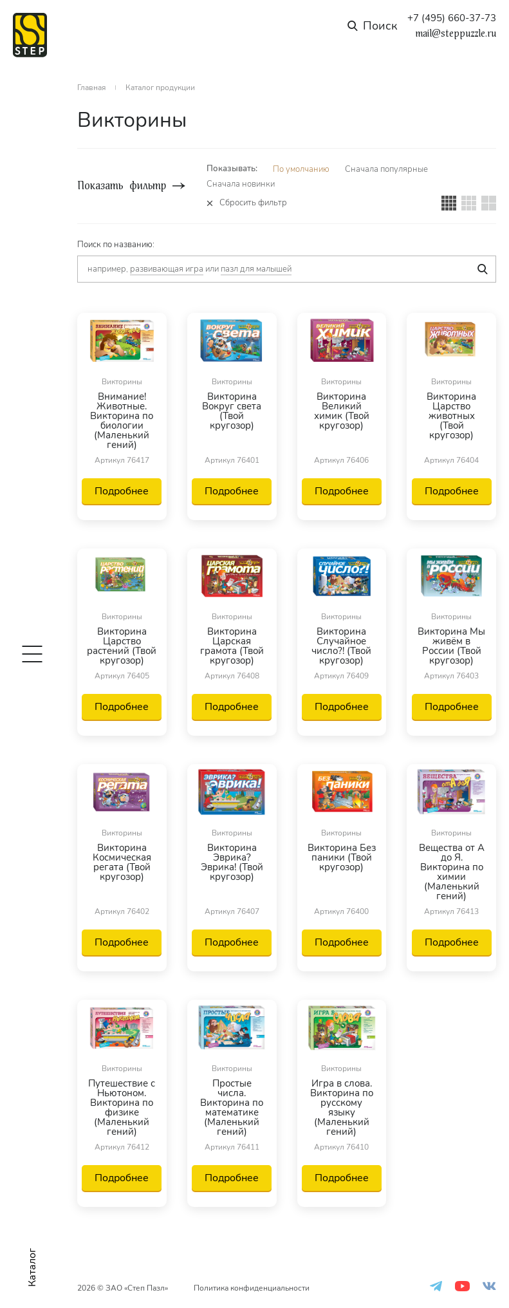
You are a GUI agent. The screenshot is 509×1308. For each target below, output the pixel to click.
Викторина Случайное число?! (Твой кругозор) (341, 646)
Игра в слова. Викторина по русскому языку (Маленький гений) (341, 1108)
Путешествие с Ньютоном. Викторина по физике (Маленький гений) (121, 1108)
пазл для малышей (256, 269)
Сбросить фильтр (253, 203)
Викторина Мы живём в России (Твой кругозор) (451, 646)
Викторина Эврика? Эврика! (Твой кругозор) (232, 863)
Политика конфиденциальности (252, 1288)
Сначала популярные (386, 169)
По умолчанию (301, 169)
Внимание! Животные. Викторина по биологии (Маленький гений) (121, 421)
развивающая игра (166, 269)
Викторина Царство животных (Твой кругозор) (451, 417)
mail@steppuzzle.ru (455, 33)
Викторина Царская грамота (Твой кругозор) (232, 646)
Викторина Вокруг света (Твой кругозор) (231, 412)
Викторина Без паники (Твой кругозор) (342, 858)
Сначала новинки (241, 184)
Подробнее (122, 491)
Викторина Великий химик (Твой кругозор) (341, 412)
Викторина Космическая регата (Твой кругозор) (122, 863)
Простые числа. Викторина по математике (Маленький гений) (231, 1108)
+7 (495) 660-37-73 (451, 18)
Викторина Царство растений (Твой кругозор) (121, 646)
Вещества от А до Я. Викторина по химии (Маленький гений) (452, 872)
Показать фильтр (121, 186)
